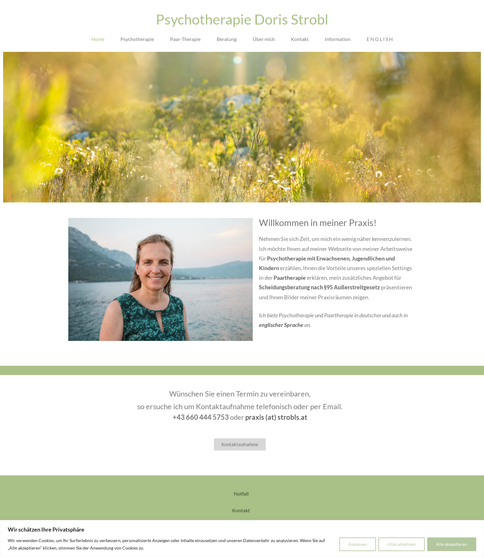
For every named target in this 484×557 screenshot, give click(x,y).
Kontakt (300, 39)
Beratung (227, 39)
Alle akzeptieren (451, 544)
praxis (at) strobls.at (276, 417)
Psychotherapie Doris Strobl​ (242, 19)
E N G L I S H (380, 39)
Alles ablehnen (401, 544)
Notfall (242, 493)
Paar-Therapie (185, 39)
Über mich (264, 39)
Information (338, 39)
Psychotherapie (137, 39)
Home (97, 39)
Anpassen (357, 544)
